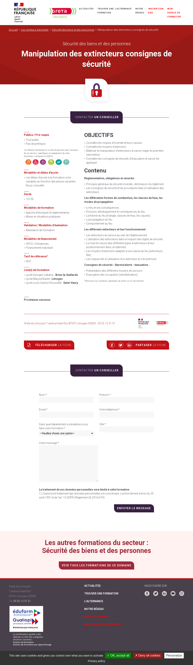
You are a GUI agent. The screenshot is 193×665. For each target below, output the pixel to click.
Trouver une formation (101, 593)
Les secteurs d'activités (34, 29)
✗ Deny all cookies (147, 655)
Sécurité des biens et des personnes (73, 29)
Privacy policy (96, 661)
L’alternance (123, 9)
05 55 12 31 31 (22, 601)
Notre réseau (94, 608)
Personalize (174, 655)
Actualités (86, 9)
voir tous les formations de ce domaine (96, 565)
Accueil (13, 29)
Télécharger (49, 345)
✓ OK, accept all (118, 655)
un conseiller (96, 117)
